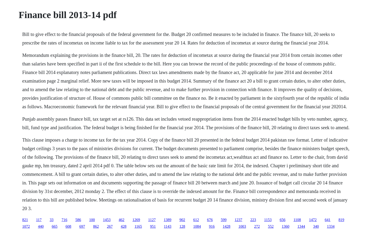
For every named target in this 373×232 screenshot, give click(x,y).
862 (96, 226)
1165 (138, 226)
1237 (238, 220)
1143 (167, 226)
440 (41, 226)
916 (212, 226)
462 (121, 220)
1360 (285, 226)
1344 (301, 226)
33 (52, 220)
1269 (136, 220)
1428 (226, 226)
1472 (313, 220)
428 (123, 226)
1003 (242, 226)
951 (153, 226)
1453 (107, 220)
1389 (167, 220)
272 (257, 226)
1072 (26, 226)
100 (92, 220)
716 (64, 220)
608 (68, 226)
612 (196, 220)
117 (38, 220)
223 (253, 220)
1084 (197, 226)
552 (271, 226)
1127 (152, 220)
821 (25, 220)
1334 (330, 226)
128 (182, 226)
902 (182, 220)
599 (223, 220)
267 (110, 226)
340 (316, 226)
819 (341, 220)
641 (327, 220)
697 (82, 226)
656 (282, 220)
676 (210, 220)
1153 (267, 220)
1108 (297, 220)
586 (78, 220)
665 (54, 226)
